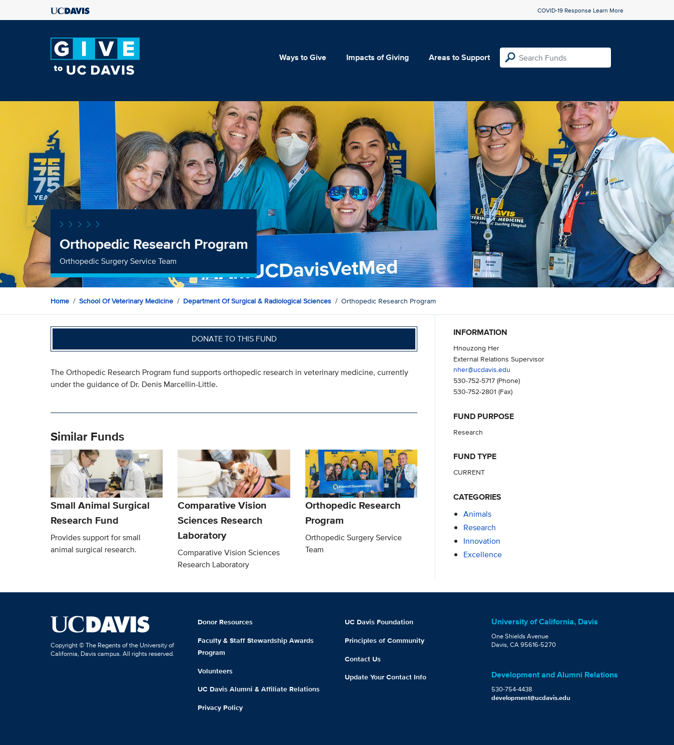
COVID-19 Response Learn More (580, 10)
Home (60, 301)
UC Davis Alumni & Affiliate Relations (259, 689)
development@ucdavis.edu (530, 697)
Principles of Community (384, 640)
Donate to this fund (234, 338)
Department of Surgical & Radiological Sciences (257, 301)
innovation (481, 541)
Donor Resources (225, 622)
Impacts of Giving (377, 57)
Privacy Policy (220, 707)
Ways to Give (302, 57)
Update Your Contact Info (385, 677)
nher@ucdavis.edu (481, 369)
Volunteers (215, 671)
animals (477, 514)
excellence (482, 554)
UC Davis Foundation (379, 622)
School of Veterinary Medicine (126, 301)
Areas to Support (459, 57)
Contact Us (363, 659)
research (479, 527)
